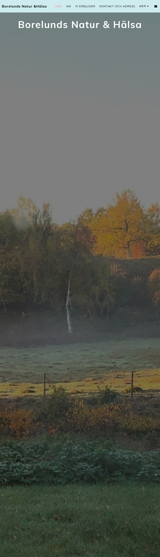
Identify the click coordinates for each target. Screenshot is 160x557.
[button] (156, 6)
